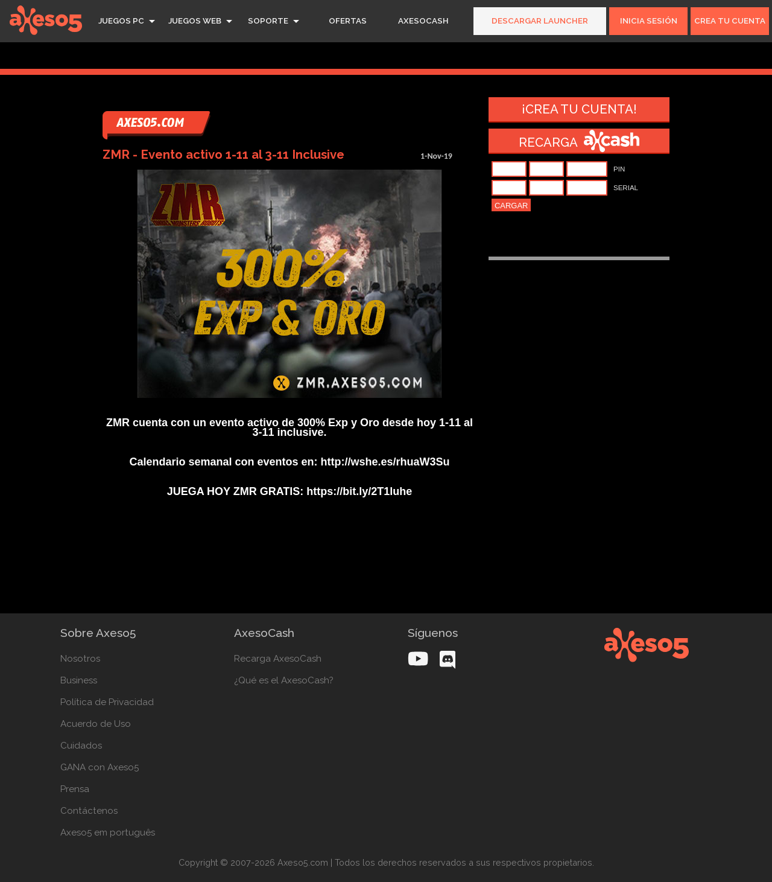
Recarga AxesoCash (277, 658)
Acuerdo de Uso (95, 723)
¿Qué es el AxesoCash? (284, 680)
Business (78, 680)
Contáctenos (89, 810)
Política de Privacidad (107, 702)
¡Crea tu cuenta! (579, 109)
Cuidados (81, 745)
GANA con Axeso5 (99, 767)
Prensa (74, 789)
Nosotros (80, 658)
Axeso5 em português (107, 832)
